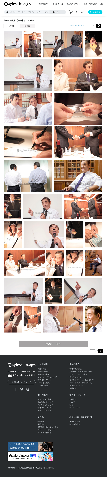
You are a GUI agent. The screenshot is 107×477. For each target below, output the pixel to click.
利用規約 (72, 399)
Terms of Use (74, 421)
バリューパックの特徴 (78, 374)
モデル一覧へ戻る (77, 25)
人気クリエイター (44, 410)
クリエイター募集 (44, 399)
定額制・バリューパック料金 (80, 372)
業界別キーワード (44, 380)
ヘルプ (72, 402)
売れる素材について (45, 402)
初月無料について (76, 386)
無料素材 (72, 388)
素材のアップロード (45, 408)
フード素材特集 (44, 383)
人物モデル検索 (44, 374)
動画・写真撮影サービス (93, 4)
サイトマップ (74, 408)
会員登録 (95, 12)
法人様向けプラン (73, 4)
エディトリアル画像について (80, 383)
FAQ (71, 405)
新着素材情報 (43, 372)
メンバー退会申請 (44, 433)
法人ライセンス (75, 377)
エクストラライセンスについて (81, 380)
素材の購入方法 (75, 369)
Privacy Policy (74, 424)
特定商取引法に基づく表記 (48, 427)
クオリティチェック (45, 405)
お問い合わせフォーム (22, 382)
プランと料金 (58, 4)
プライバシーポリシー (46, 430)
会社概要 (41, 421)
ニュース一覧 (43, 386)
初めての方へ (44, 4)
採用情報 (41, 424)
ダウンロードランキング (47, 377)
